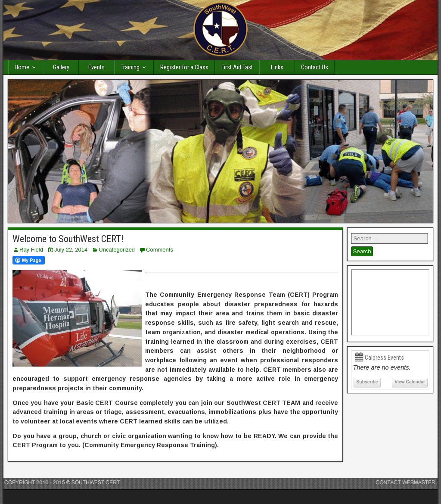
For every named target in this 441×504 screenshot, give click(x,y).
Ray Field (31, 249)
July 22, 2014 (70, 249)
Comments (159, 249)
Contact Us (314, 67)
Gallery (61, 67)
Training (130, 67)
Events (96, 67)
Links (277, 67)
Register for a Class (184, 67)
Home (22, 67)
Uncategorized (117, 249)
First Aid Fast (237, 67)
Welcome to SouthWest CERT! (68, 238)
